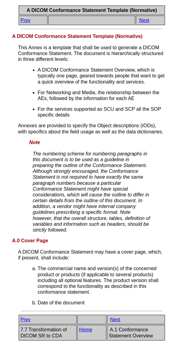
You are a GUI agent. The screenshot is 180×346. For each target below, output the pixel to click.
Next (144, 20)
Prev (26, 20)
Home (85, 329)
